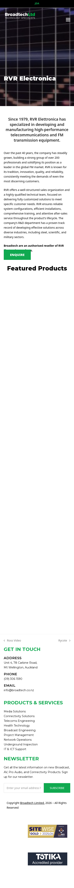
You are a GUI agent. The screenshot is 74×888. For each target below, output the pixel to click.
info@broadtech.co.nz (19, 690)
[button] (68, 19)
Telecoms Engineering (19, 721)
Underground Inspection (21, 744)
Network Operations (18, 739)
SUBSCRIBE (57, 788)
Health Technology (17, 725)
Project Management (19, 735)
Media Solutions (15, 711)
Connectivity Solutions (19, 716)
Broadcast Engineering (20, 730)
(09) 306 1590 (13, 679)
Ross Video (12, 641)
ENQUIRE (17, 255)
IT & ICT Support (15, 749)
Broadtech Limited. (32, 803)
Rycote (64, 641)
